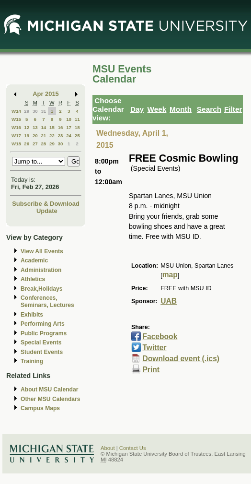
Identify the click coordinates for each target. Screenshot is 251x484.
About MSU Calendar (49, 389)
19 (26, 135)
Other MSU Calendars (50, 399)
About (108, 448)
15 (52, 127)
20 (35, 135)
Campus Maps (40, 408)
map (170, 275)
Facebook (159, 336)
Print (151, 370)
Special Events (41, 342)
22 (52, 135)
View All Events (42, 251)
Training (32, 361)
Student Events (42, 352)
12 (26, 127)
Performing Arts (43, 323)
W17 (16, 135)
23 (60, 135)
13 (35, 127)
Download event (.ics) (180, 358)
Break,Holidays (42, 288)
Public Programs (44, 333)
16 (60, 127)
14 (43, 127)
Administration (41, 270)
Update (46, 210)
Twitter (154, 347)
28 (43, 143)
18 (77, 127)
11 (77, 119)
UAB (168, 301)
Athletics (33, 279)
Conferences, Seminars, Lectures (47, 301)
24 (68, 135)
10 (68, 119)
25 (77, 135)
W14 (16, 111)
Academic (34, 260)
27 (35, 143)
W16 (16, 127)
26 (26, 143)
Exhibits (32, 314)
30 (35, 111)
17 (68, 127)
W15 (16, 119)
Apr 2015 (46, 93)
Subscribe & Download (46, 203)
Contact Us (132, 448)
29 (26, 111)
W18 (16, 143)
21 (43, 135)
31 (43, 111)
